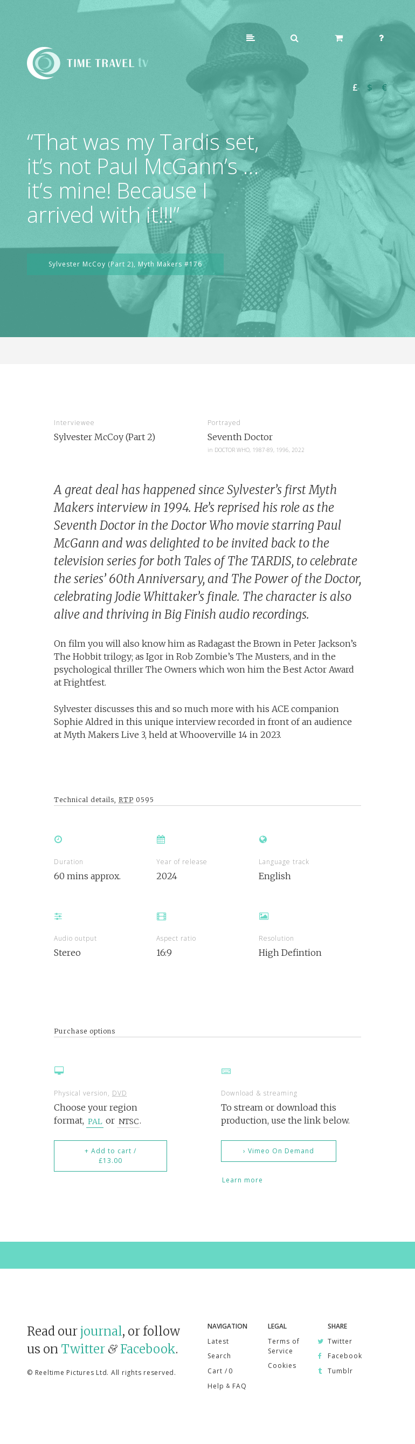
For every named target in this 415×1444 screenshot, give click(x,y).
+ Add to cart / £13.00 (110, 1155)
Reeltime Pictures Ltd (71, 1372)
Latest (218, 1341)
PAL (95, 1121)
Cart (220, 1370)
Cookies (282, 1365)
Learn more (242, 1180)
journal (101, 1331)
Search (219, 1355)
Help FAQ (227, 1386)
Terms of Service (284, 1346)
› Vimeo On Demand (278, 1150)
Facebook (148, 1349)
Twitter (83, 1349)
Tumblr (340, 1370)
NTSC (129, 1121)
